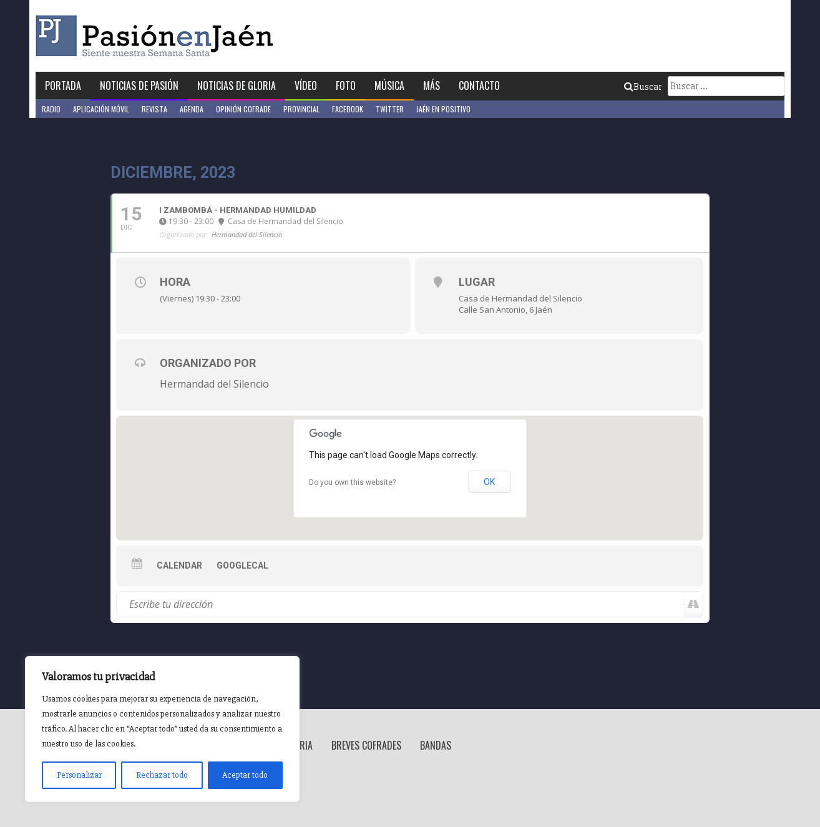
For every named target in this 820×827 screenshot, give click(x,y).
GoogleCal (242, 565)
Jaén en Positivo (443, 109)
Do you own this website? (352, 482)
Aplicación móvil (101, 109)
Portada (63, 85)
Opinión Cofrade (243, 109)
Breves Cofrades (366, 745)
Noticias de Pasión (139, 85)
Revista (154, 109)
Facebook (347, 109)
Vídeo (306, 85)
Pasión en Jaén (158, 35)
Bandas (435, 745)
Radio (51, 109)
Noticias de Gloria (236, 85)
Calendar (179, 565)
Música (389, 85)
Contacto (479, 85)
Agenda (191, 109)
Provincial (301, 109)
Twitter (390, 109)
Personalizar (79, 775)
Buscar (642, 87)
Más (431, 85)
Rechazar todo (162, 775)
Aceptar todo (245, 775)
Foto (346, 85)
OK (489, 482)
